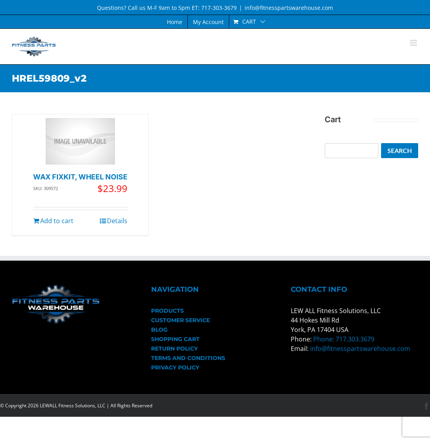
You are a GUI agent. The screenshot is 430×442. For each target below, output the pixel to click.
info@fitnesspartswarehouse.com (289, 7)
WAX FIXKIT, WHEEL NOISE (80, 177)
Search (399, 150)
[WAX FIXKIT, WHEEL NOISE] (80, 141)
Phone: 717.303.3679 (343, 339)
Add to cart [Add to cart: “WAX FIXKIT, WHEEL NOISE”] (56, 220)
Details (117, 220)
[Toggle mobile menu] (414, 43)
